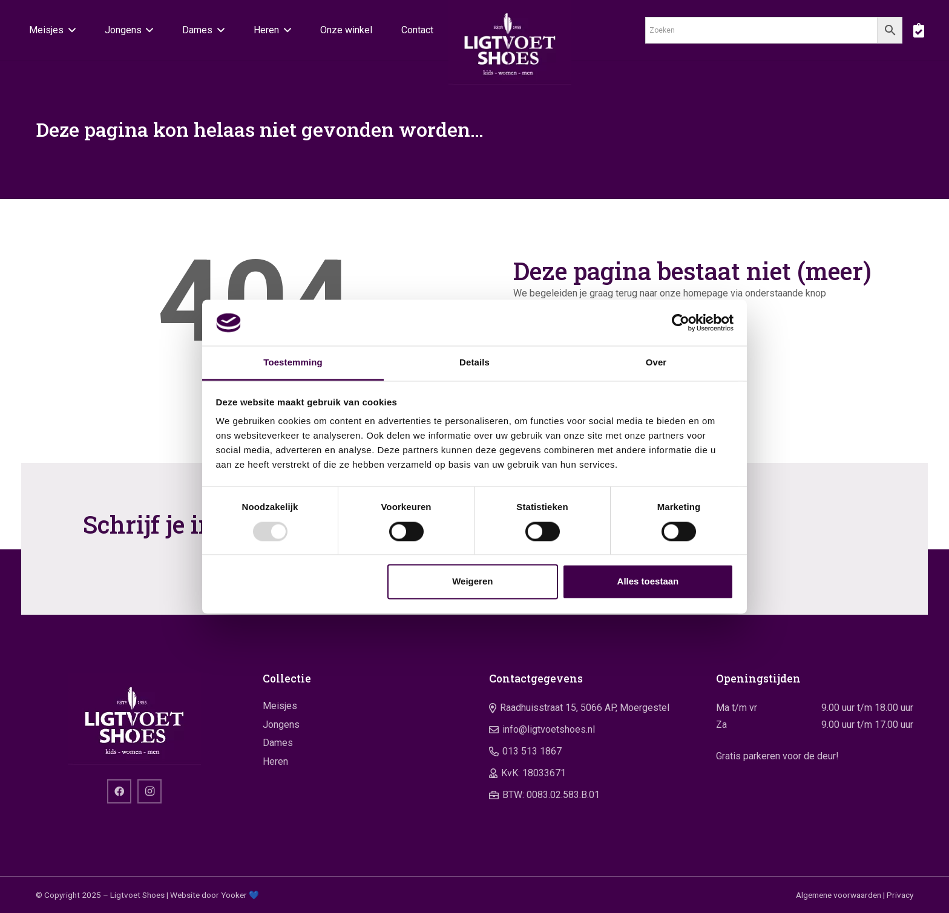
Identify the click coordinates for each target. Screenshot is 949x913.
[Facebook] (119, 791)
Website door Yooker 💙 (214, 895)
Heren (275, 761)
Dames (278, 742)
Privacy (900, 895)
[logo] (509, 42)
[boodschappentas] (918, 30)
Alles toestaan (648, 582)
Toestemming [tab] (293, 363)
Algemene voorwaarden (838, 895)
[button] (70, 30)
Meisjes (280, 706)
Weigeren (472, 582)
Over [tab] (656, 363)
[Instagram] (149, 791)
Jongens (281, 724)
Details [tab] (474, 363)
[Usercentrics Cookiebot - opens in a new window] (681, 322)
